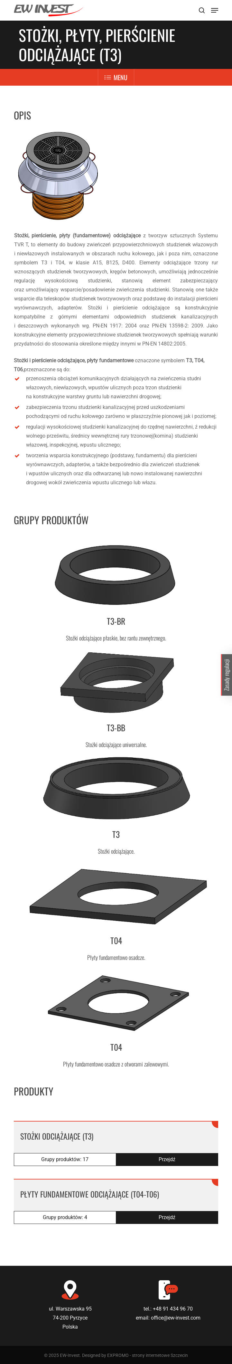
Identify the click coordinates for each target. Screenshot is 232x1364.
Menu (116, 77)
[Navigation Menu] (214, 10)
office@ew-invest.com (175, 1318)
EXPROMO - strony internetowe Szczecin (147, 1355)
